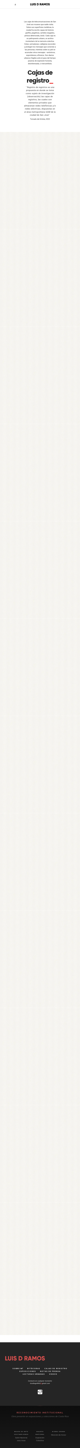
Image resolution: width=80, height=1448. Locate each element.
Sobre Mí (18, 1368)
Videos (53, 1374)
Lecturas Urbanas (34, 1374)
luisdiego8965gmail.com (40, 1383)
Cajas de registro (55, 1368)
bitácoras (33, 1368)
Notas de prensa (50, 1371)
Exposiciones (27, 1371)
